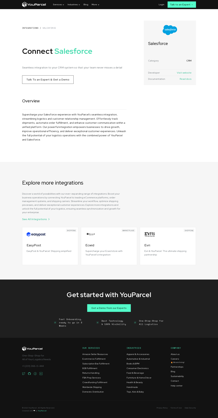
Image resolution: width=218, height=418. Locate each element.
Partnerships (177, 367)
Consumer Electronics (137, 368)
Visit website (184, 72)
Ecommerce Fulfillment (93, 359)
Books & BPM (133, 363)
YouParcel (42, 411)
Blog (86, 4)
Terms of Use (176, 408)
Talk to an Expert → (182, 4)
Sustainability (177, 376)
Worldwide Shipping (92, 387)
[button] (58, 4)
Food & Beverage (135, 373)
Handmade (132, 387)
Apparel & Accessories (138, 354)
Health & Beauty (135, 382)
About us (175, 354)
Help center (177, 385)
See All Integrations (34, 219)
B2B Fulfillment (89, 368)
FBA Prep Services (91, 377)
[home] (34, 4)
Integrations (30, 27)
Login (161, 4)
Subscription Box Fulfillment (95, 363)
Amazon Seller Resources (95, 354)
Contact (175, 381)
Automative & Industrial (138, 359)
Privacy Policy (162, 408)
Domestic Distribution (93, 391)
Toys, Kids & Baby (135, 391)
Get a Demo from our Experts (109, 308)
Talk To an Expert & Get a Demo (47, 79)
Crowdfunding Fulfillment (94, 382)
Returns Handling (90, 373)
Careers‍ (177, 360)
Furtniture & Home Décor (139, 377)
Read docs (186, 78)
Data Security (190, 408)
